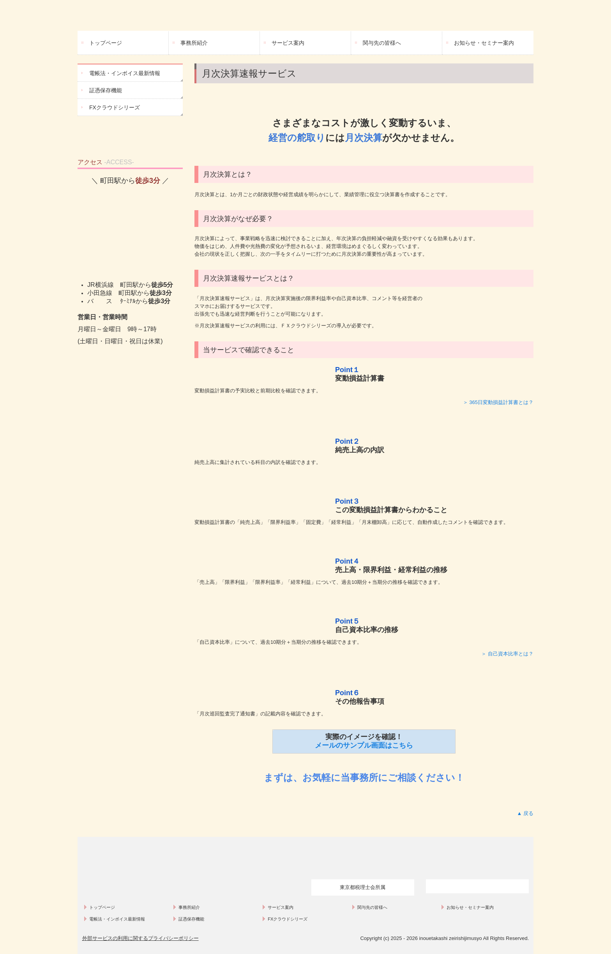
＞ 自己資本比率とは (504, 654)
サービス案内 (288, 43)
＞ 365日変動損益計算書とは (495, 402)
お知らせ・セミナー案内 (484, 43)
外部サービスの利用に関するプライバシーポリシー (140, 938)
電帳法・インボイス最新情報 (124, 73)
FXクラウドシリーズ (114, 107)
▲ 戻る (525, 813)
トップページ (105, 43)
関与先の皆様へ (382, 43)
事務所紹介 (194, 43)
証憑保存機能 (105, 90)
